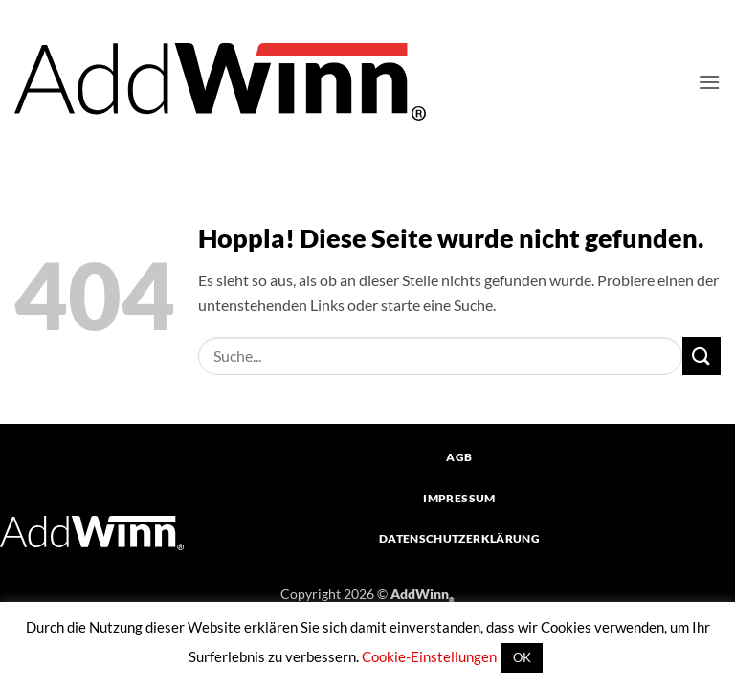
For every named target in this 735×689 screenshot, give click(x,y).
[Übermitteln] (701, 355)
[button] (709, 81)
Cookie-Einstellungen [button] (429, 656)
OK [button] (522, 657)
